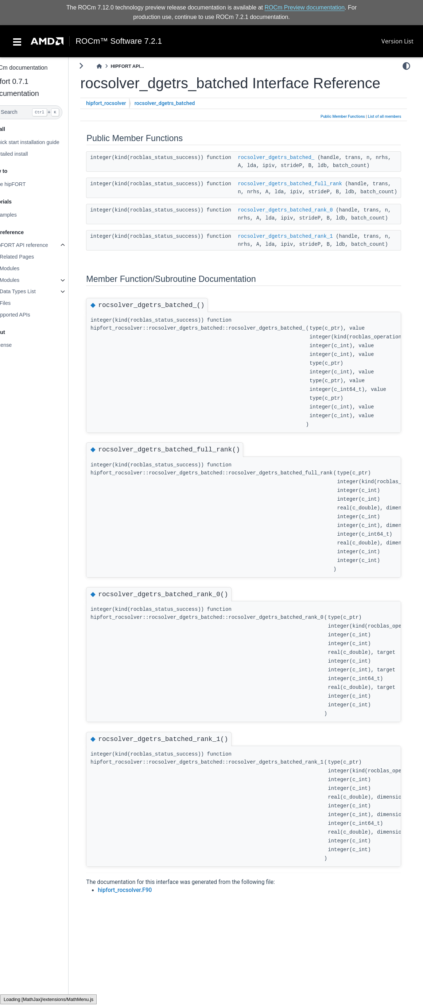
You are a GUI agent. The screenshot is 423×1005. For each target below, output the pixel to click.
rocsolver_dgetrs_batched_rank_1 (301, 260)
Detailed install (26, 154)
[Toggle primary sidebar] (97, 66)
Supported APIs (27, 315)
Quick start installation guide (42, 142)
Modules (25, 268)
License (18, 345)
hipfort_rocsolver (122, 103)
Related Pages (32, 257)
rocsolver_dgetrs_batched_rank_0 (301, 226)
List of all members (388, 116)
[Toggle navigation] (17, 41)
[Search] (42, 112)
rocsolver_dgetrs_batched (180, 103)
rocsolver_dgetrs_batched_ (292, 157)
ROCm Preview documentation (304, 7)
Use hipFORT (25, 184)
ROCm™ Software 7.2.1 (118, 41)
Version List (397, 41)
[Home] (115, 66)
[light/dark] (410, 66)
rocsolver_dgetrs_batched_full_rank (306, 192)
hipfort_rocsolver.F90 (141, 922)
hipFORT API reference (36, 245)
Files (20, 303)
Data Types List (33, 291)
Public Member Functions (347, 116)
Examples (20, 215)
